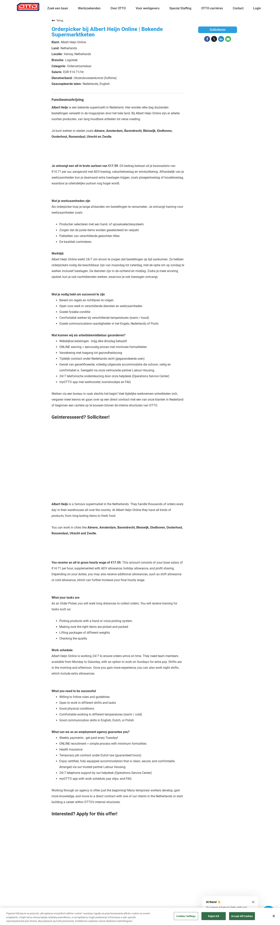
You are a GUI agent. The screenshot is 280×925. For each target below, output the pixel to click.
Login (257, 8)
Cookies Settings (186, 915)
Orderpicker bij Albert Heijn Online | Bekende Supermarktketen (107, 32)
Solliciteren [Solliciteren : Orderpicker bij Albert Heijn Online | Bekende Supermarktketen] (218, 30)
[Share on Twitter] (214, 38)
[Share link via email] (228, 38)
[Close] (274, 916)
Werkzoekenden (89, 8)
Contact (238, 8)
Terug (57, 20)
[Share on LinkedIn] (221, 38)
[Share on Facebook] (207, 38)
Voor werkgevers (147, 8)
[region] (140, 916)
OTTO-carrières (212, 8)
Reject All (213, 915)
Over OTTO (118, 8)
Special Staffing (180, 8)
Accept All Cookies (242, 915)
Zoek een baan (57, 8)
